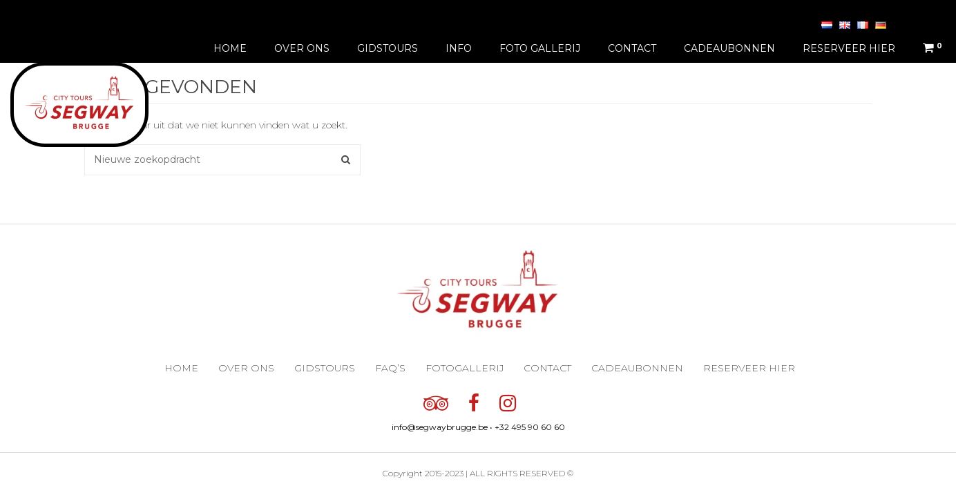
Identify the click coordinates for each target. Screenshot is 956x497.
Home (230, 48)
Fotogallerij (465, 368)
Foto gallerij (539, 48)
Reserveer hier (849, 48)
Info (459, 48)
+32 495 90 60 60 (530, 427)
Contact (632, 48)
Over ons (301, 48)
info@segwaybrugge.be (440, 427)
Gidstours (387, 48)
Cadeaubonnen (729, 48)
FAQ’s (390, 368)
